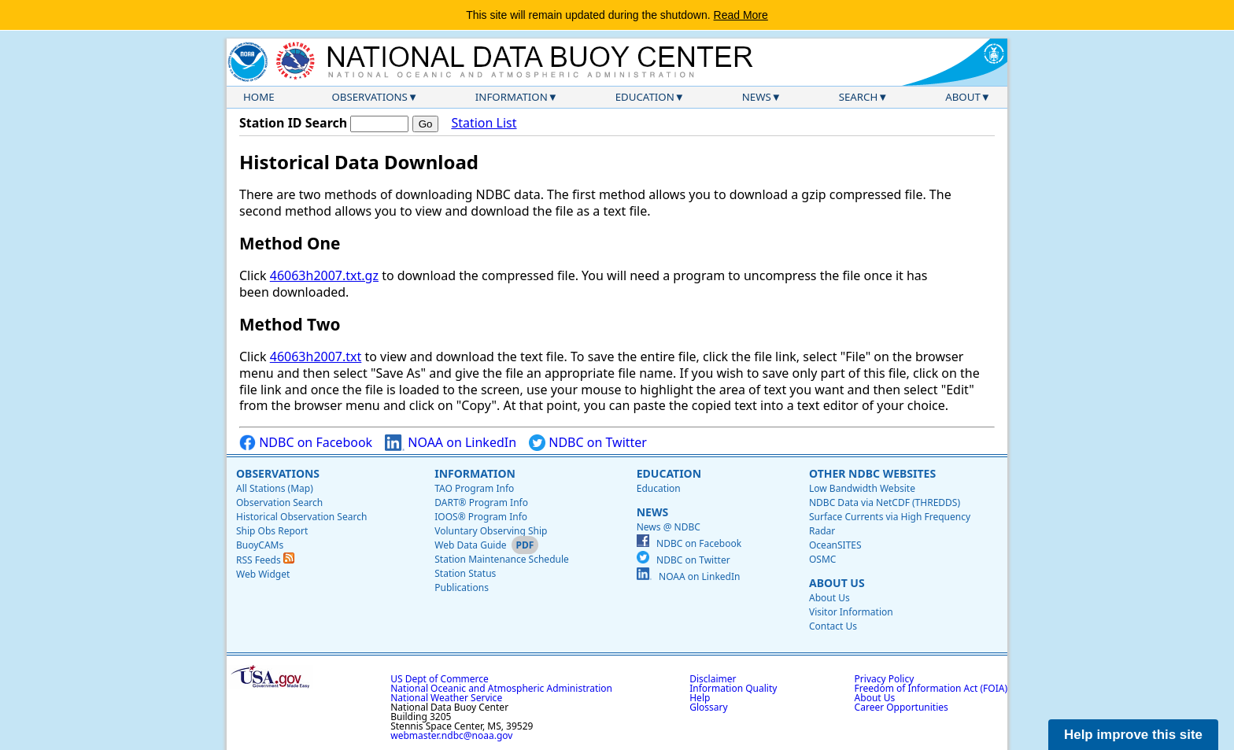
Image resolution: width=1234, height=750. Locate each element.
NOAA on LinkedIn (450, 442)
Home (259, 97)
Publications (461, 587)
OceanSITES (835, 545)
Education (644, 97)
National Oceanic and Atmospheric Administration (501, 688)
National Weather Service (446, 697)
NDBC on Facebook (305, 442)
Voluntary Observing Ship (490, 531)
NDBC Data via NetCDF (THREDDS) (884, 502)
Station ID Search (293, 122)
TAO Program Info (474, 488)
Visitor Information (851, 612)
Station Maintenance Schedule (501, 559)
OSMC (822, 559)
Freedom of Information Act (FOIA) (931, 688)
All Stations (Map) (274, 488)
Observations (369, 97)
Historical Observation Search (301, 516)
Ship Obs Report (272, 531)
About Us (837, 582)
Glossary (708, 707)
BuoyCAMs (259, 545)
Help (699, 697)
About (963, 97)
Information (511, 97)
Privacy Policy (884, 678)
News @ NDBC (668, 527)
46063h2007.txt (316, 356)
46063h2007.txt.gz (324, 275)
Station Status (465, 573)
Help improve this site (1133, 734)
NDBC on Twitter (588, 442)
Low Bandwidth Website (862, 488)
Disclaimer (712, 678)
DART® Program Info (481, 502)
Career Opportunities (901, 707)
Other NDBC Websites (872, 473)
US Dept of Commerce (439, 678)
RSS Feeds (265, 560)
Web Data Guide (470, 545)
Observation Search (279, 502)
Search (858, 97)
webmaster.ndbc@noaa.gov (451, 735)
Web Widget (263, 574)
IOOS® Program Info (480, 516)
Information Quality (733, 688)
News (756, 97)
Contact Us (833, 626)
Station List (483, 123)
